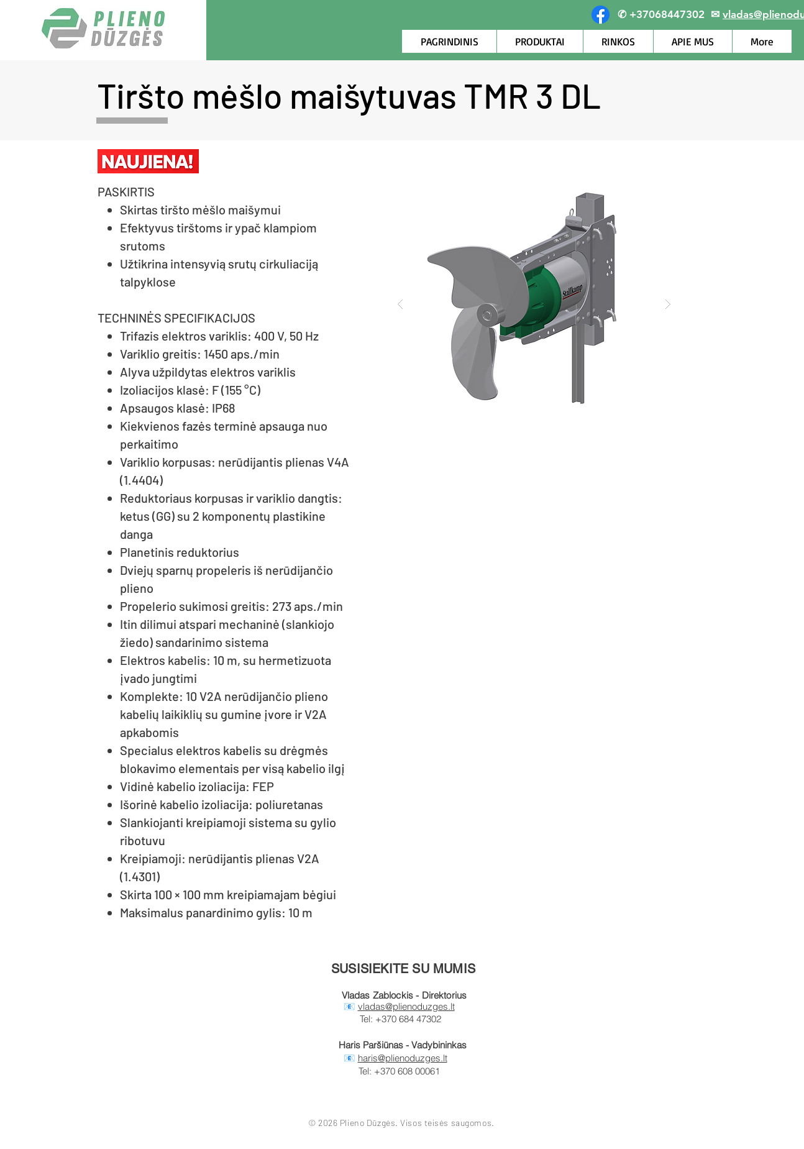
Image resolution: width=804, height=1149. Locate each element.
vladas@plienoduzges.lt (406, 1006)
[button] (534, 304)
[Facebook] (600, 14)
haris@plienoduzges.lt (402, 1058)
